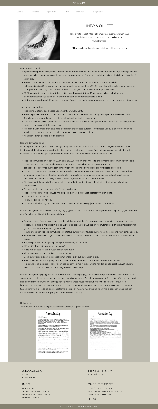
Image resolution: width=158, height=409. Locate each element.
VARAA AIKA (78, 3)
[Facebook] (89, 399)
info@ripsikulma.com (48, 86)
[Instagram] (94, 399)
